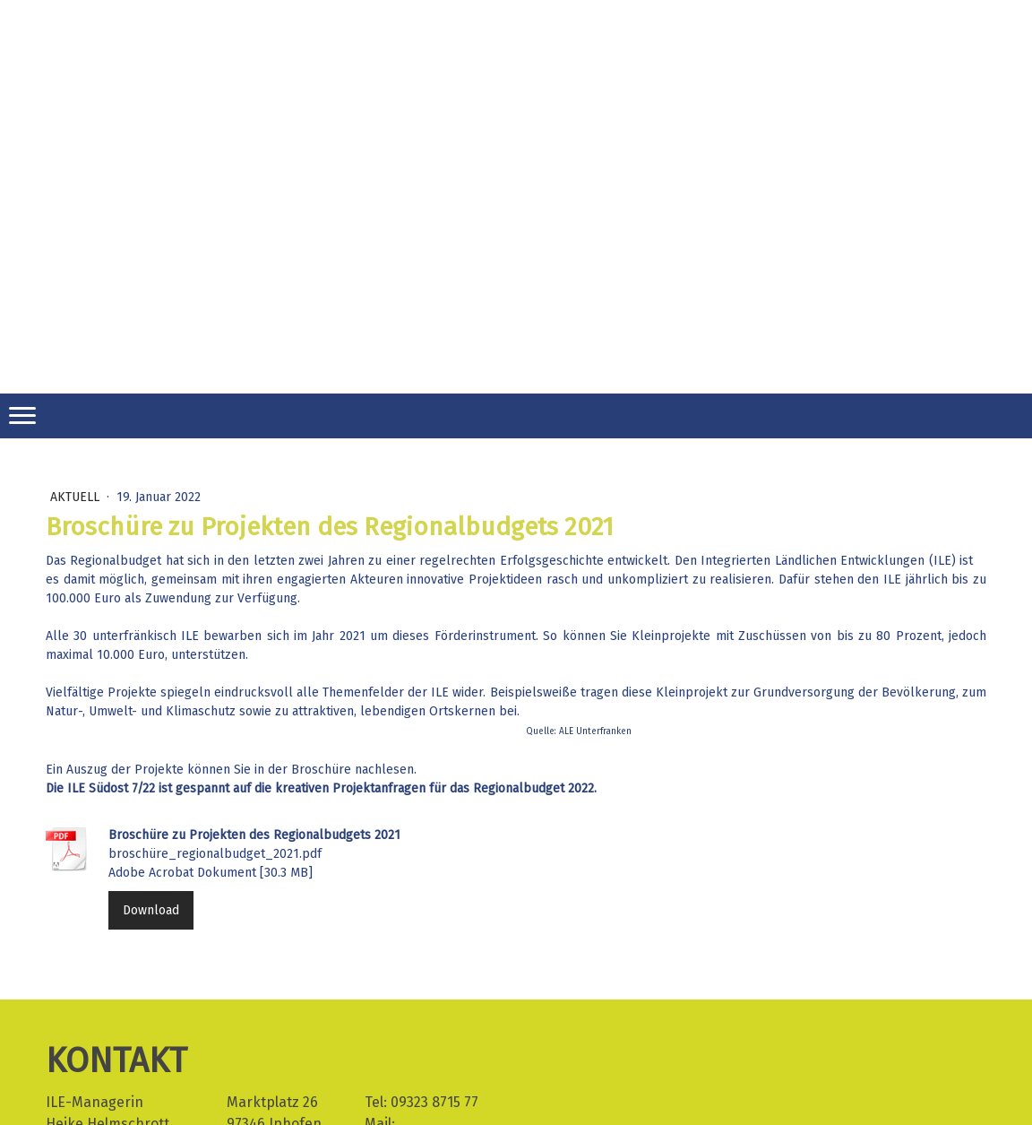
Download (151, 910)
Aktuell (76, 497)
